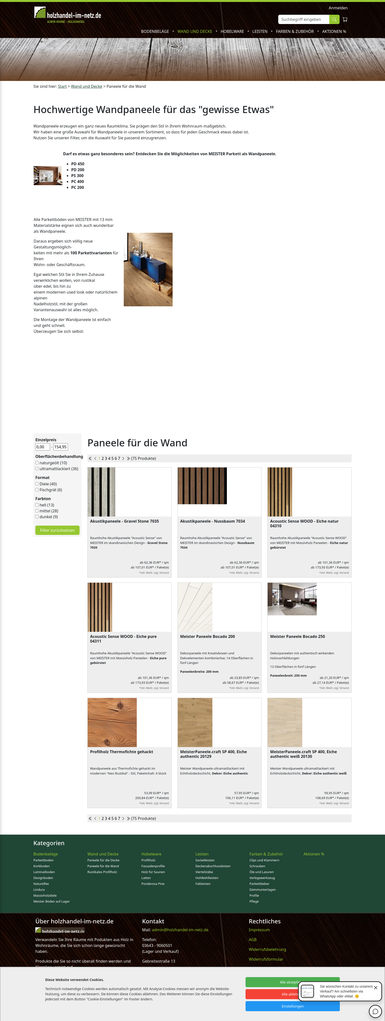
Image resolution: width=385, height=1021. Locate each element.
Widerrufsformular (266, 959)
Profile (254, 895)
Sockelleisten (205, 860)
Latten (146, 878)
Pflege (254, 901)
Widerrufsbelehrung (267, 949)
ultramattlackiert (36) (59, 468)
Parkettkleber (259, 883)
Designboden (43, 878)
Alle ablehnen (293, 994)
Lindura (39, 889)
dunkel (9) (49, 516)
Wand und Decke (195, 31)
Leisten (260, 31)
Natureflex (41, 883)
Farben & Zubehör (295, 31)
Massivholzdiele (45, 895)
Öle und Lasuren (261, 872)
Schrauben (257, 866)
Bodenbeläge (155, 31)
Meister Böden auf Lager (51, 901)
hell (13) (47, 505)
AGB (253, 939)
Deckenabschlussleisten (213, 866)
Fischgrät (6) (51, 489)
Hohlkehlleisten (206, 878)
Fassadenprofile (153, 866)
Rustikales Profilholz (102, 872)
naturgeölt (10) (53, 462)
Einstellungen (292, 1006)
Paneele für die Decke (103, 860)
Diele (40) (48, 484)
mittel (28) (49, 511)
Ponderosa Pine (153, 883)
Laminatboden (44, 872)
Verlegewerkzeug (262, 878)
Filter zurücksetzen (57, 530)
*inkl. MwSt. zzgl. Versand (154, 572)
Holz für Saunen (153, 872)
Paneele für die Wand (103, 866)
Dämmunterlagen (262, 889)
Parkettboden (43, 860)
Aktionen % (334, 31)
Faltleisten (202, 883)
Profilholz (148, 860)
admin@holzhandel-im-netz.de (180, 929)
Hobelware (233, 31)
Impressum (259, 929)
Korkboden (41, 866)
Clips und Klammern (264, 860)
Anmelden (338, 8)
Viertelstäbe (204, 872)
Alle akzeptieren (293, 982)
